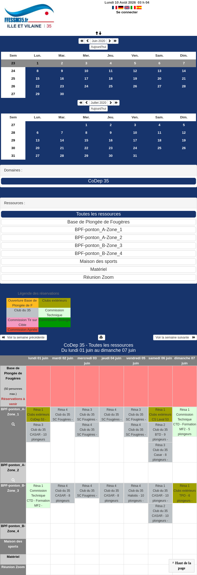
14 (184, 71)
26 (13, 86)
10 (86, 71)
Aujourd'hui (98, 47)
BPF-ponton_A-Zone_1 (13, 411)
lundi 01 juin (38, 358)
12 (135, 71)
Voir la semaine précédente (23, 337)
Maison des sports (13, 543)
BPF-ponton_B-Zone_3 (13, 488)
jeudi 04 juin (111, 358)
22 (38, 86)
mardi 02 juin (62, 358)
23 (13, 63)
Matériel (13, 557)
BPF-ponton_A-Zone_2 (13, 467)
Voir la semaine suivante (175, 337)
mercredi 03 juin (87, 360)
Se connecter (127, 12)
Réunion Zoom (13, 567)
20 (159, 78)
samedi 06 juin (160, 358)
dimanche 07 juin (184, 360)
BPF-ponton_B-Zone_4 (13, 528)
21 (184, 78)
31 (13, 156)
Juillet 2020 (98, 103)
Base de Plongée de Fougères (13, 373)
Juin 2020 (98, 41)
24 (13, 71)
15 (38, 78)
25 (13, 78)
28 (184, 86)
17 (86, 78)
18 (111, 78)
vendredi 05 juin (135, 360)
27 (159, 86)
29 (38, 94)
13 (159, 71)
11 (111, 71)
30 (62, 94)
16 (62, 78)
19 (135, 78)
